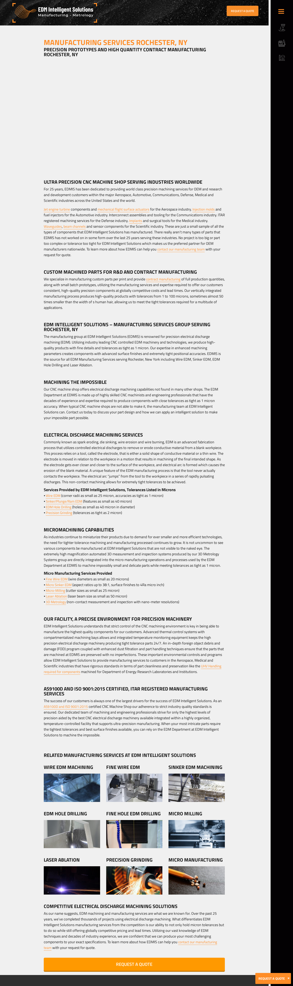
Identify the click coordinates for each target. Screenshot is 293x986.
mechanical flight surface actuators (125, 209)
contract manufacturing (164, 279)
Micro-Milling (56, 590)
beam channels (75, 226)
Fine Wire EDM (57, 579)
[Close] (288, 978)
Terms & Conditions (80, 983)
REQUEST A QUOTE (242, 11)
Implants (143, 220)
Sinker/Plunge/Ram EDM (65, 501)
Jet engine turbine (57, 209)
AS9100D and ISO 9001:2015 (66, 706)
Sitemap (97, 983)
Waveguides (53, 226)
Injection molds (207, 209)
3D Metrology (56, 602)
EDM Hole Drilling (59, 507)
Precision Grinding (60, 512)
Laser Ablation (57, 596)
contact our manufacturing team (182, 249)
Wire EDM (53, 495)
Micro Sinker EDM (59, 584)
